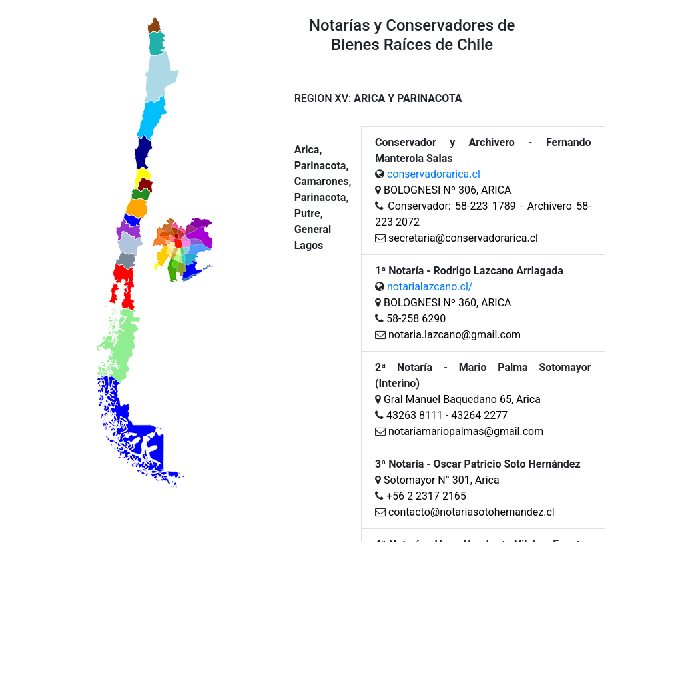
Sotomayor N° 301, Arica (442, 480)
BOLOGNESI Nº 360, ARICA (448, 302)
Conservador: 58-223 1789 (451, 206)
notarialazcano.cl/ (429, 286)
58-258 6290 (416, 318)
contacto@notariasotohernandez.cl (471, 512)
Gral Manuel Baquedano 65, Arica (462, 399)
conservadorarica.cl (433, 174)
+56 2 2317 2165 (426, 496)
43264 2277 (479, 415)
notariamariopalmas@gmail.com (465, 431)
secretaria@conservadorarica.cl (463, 238)
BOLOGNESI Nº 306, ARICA (448, 190)
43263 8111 (414, 415)
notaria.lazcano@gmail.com (453, 334)
